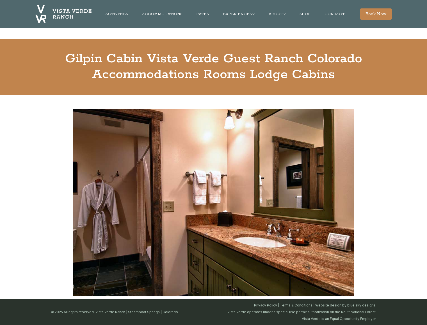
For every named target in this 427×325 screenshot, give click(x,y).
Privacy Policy (265, 305)
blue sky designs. (361, 305)
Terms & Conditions (296, 305)
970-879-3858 (176, 5)
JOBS (371, 5)
